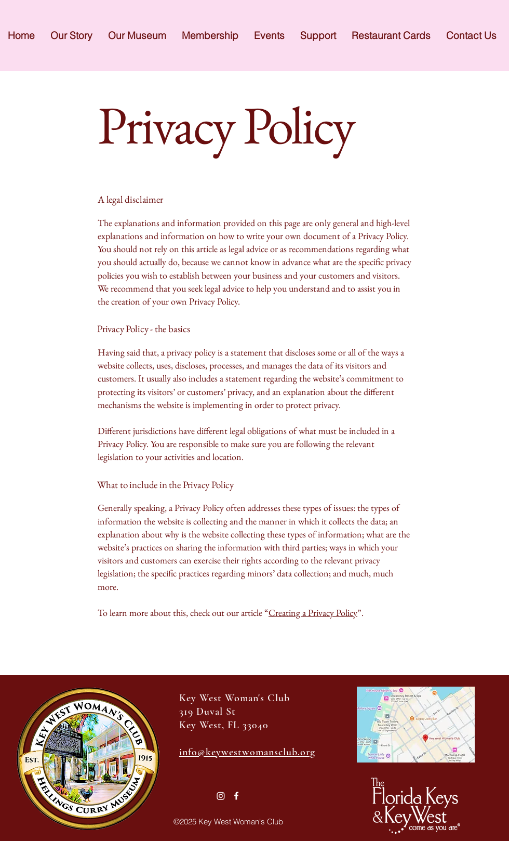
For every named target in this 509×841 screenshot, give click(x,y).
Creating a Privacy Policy (313, 613)
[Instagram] (221, 796)
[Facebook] (236, 796)
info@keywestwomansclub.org (247, 752)
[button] (269, 35)
